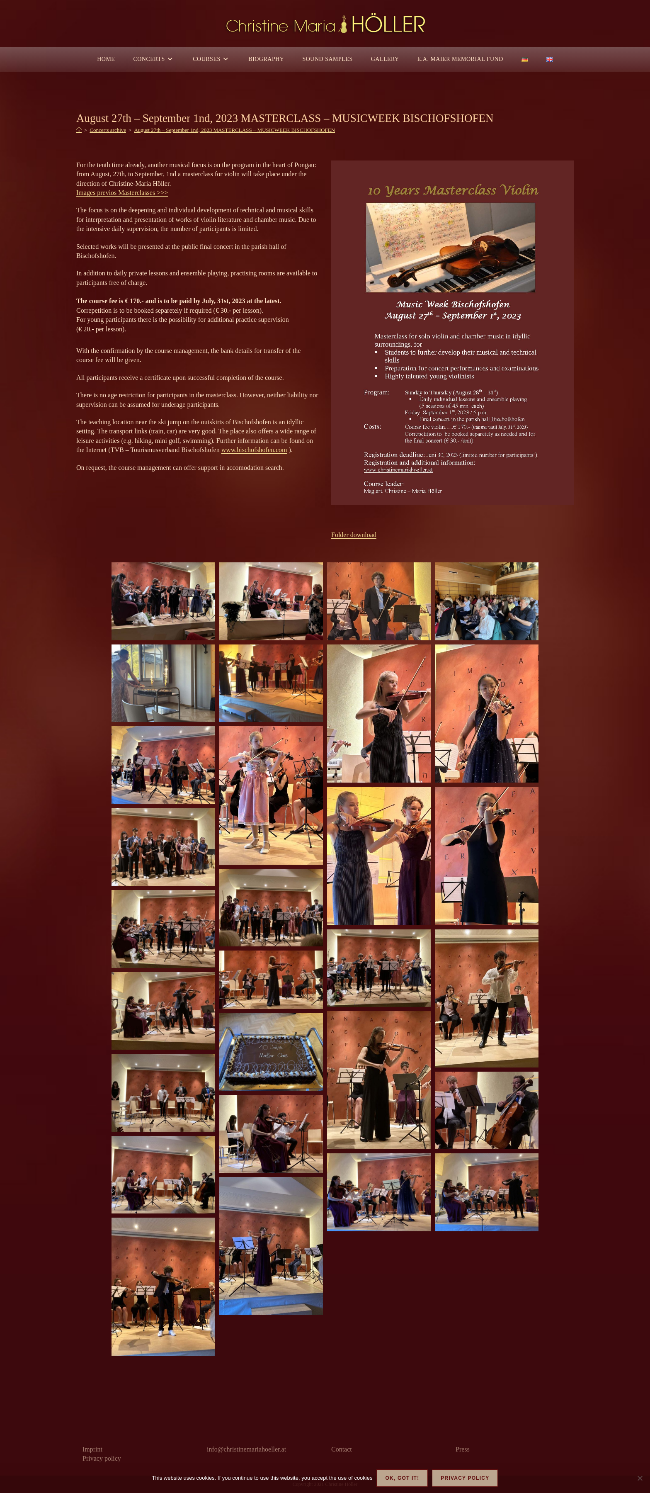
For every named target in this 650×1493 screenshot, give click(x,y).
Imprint (92, 1449)
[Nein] (639, 1478)
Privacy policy (101, 1458)
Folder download (353, 534)
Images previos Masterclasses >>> (122, 192)
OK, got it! (402, 1478)
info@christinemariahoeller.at (246, 1449)
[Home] (79, 130)
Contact (341, 1449)
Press (463, 1449)
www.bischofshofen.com (254, 449)
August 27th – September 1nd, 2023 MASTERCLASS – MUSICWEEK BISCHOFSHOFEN (234, 130)
